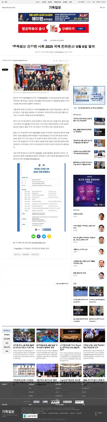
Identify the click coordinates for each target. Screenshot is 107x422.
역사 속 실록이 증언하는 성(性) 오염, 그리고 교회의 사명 (84, 239)
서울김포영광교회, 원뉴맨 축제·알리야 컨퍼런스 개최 (70, 381)
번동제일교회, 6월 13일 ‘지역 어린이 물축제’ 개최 (47, 346)
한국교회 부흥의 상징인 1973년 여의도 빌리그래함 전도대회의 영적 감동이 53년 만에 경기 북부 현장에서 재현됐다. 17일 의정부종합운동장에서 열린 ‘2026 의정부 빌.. (94, 392)
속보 (75, 108)
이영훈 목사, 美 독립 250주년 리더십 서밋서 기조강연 (23, 346)
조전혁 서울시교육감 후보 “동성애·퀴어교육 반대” (81, 152)
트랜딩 (37, 2)
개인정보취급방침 (53, 413)
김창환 (75, 230)
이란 (70, 2)
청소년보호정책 (64, 413)
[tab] (7, 335)
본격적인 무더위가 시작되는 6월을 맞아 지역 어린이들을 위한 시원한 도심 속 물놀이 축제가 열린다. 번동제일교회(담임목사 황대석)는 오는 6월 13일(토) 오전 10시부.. (47, 354)
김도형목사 (35, 254)
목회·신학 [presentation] (7, 347)
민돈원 (75, 242)
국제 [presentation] (6, 351)
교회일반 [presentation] (7, 335)
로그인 (103, 2)
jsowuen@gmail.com (21, 60)
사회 (45, 40)
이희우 (75, 266)
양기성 (75, 216)
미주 (94, 2)
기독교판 (82, 2)
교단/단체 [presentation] (7, 339)
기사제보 (43, 413)
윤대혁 (44, 2)
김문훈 (65, 2)
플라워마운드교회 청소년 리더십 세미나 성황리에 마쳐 (82, 163)
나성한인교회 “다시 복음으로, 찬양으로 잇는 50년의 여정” (70, 347)
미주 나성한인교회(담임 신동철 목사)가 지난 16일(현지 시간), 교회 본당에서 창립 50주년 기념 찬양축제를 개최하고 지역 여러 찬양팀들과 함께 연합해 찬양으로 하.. (70, 357)
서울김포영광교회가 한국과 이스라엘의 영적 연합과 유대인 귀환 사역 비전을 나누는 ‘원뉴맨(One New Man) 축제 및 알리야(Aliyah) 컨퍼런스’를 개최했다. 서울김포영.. (71, 389)
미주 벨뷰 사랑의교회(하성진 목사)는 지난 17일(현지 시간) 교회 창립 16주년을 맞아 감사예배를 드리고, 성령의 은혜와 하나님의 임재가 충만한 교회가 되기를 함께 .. (46, 392)
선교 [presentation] (6, 343)
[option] (81, 295)
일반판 (89, 2)
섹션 (4, 2)
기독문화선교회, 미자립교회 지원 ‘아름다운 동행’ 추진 (23, 382)
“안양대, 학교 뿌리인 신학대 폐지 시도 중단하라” (82, 120)
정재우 (75, 252)
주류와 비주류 (78, 214)
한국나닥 (17, 254)
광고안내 (30, 413)
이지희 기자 (10, 60)
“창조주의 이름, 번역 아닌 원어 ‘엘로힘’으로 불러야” (82, 141)
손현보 (50, 2)
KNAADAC (26, 254)
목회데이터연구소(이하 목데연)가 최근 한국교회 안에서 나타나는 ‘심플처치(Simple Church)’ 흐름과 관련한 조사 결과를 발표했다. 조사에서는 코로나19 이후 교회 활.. (93, 354)
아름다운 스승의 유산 (80, 249)
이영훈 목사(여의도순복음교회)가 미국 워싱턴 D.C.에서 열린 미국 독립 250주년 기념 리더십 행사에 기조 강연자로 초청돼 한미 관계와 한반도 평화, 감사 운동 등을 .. (24, 354)
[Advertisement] (89, 71)
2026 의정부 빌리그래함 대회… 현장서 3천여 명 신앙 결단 (93, 382)
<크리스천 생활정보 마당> (62, 283)
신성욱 (75, 275)
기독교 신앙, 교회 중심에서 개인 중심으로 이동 (93, 346)
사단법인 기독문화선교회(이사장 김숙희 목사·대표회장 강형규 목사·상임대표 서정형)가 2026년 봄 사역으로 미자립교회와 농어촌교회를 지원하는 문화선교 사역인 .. (24, 392)
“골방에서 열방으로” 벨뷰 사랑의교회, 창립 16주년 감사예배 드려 (47, 382)
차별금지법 (57, 2)
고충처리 (72, 413)
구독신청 (98, 2)
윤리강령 (79, 413)
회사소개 (23, 413)
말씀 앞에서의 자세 (79, 273)
